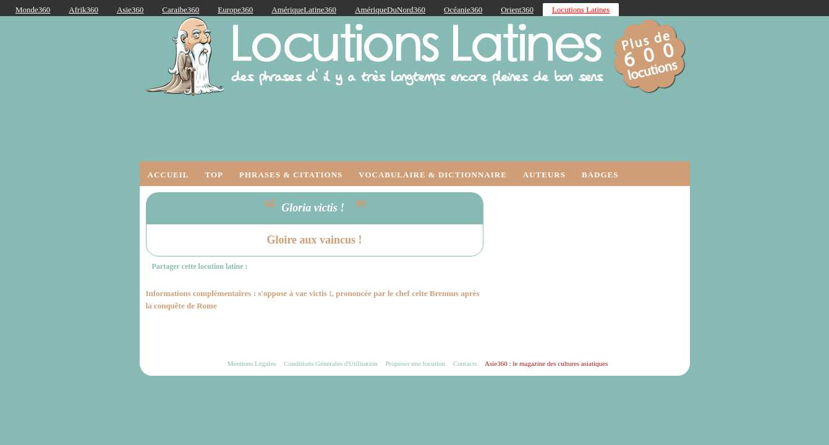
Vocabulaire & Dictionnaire (433, 174)
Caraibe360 (180, 9)
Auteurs (544, 174)
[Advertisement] (591, 269)
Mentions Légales (251, 363)
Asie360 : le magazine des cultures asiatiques (546, 363)
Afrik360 (83, 9)
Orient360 (517, 9)
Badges (600, 174)
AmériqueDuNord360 (390, 9)
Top (214, 174)
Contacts (465, 363)
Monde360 (32, 10)
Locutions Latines (581, 9)
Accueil (168, 174)
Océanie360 (463, 9)
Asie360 (130, 9)
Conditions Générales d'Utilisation (331, 363)
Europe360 (235, 9)
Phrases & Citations (290, 174)
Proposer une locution (415, 363)
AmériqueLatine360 (303, 9)
